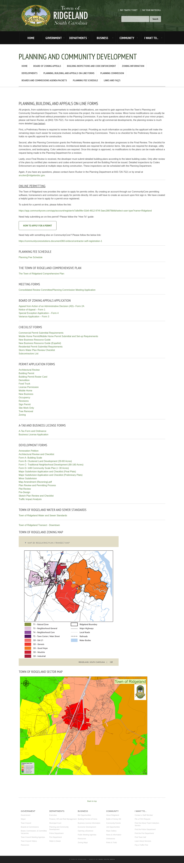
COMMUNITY (126, 38)
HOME (30, 38)
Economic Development (87, 827)
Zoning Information (133, 66)
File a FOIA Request (142, 819)
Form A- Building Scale (30, 457)
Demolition (24, 380)
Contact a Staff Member (144, 815)
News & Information (113, 835)
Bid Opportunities (84, 815)
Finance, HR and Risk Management (63, 819)
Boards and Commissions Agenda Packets (44, 80)
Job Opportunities (113, 827)
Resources (25, 845)
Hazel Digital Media (107, 859)
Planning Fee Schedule (85, 80)
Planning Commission (112, 73)
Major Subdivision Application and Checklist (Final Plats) (47, 471)
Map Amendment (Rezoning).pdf (35, 482)
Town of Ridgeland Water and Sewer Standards (43, 515)
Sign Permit (25, 404)
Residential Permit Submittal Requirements (41, 346)
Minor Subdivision (28, 478)
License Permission (29, 387)
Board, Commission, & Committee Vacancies (34, 832)
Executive (53, 815)
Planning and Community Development (59, 828)
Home (24, 66)
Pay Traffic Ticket (126, 10)
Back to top (92, 801)
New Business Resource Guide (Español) (40, 343)
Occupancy (24, 397)
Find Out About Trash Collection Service (147, 824)
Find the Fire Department (144, 833)
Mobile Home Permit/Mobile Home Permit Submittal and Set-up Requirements (58, 336)
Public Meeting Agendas (87, 835)
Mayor (23, 819)
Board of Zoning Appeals (47, 66)
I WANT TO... (151, 38)
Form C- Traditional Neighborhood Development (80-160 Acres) (51, 464)
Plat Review (25, 489)
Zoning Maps (83, 843)
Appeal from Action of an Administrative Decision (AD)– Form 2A (51, 306)
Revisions (24, 401)
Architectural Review (29, 370)
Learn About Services (143, 841)
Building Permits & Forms (87, 819)
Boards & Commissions (30, 827)
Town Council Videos (29, 841)
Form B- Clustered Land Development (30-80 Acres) (45, 461)
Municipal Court (55, 823)
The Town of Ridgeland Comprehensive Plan (41, 273)
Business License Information (89, 823)
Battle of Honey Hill (113, 819)
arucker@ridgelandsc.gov (32, 175)
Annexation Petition (29, 451)
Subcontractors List (28, 353)
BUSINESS (102, 38)
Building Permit (26, 373)
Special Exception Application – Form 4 (39, 313)
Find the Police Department (145, 829)
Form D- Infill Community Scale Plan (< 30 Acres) (44, 468)
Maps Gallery (111, 831)
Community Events (113, 823)
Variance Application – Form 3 (34, 316)
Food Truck (24, 383)
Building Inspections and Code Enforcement (91, 66)
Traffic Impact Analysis (30, 499)
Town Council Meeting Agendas (33, 837)
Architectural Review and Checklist (36, 454)
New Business (26, 394)
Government (25, 815)
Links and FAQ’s (112, 80)
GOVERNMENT (53, 38)
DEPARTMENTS (78, 38)
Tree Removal (26, 411)
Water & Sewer (55, 841)
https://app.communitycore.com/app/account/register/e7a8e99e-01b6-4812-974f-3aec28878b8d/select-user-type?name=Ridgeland (85, 210)
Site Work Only (26, 408)
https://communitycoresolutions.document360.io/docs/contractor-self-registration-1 (60, 241)
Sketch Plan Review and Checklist (36, 496)
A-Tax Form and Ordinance (32, 431)
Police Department (56, 833)
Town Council (26, 823)
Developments (30, 73)
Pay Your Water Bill (149, 10)
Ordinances (110, 839)
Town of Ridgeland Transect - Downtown (39, 525)
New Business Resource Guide (34, 340)
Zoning (22, 415)
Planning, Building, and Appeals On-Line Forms (68, 73)
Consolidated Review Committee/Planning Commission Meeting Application (57, 290)
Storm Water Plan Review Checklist (37, 350)
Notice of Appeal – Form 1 (32, 309)
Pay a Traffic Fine (141, 845)
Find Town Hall (140, 837)
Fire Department (55, 837)
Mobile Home (25, 390)
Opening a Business (85, 831)
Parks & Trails (111, 843)
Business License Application (33, 434)
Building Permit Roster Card (33, 377)
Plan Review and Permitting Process (37, 485)
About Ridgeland (112, 815)
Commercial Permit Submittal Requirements (41, 333)
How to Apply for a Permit (37, 225)
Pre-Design (24, 492)
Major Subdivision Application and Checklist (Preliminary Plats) (51, 475)
